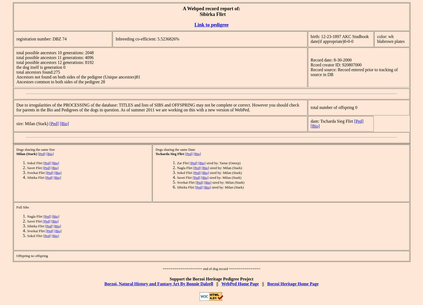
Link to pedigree (212, 25)
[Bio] (64, 123)
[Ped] (54, 123)
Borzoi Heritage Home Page (293, 284)
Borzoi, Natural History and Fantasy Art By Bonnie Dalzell (158, 284)
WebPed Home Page (240, 284)
